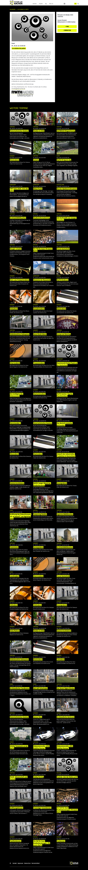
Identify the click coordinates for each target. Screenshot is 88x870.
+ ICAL (67, 26)
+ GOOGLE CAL (67, 30)
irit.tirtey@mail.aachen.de (18, 88)
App (46, 3)
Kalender (35, 3)
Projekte (41, 3)
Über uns (51, 3)
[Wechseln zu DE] (75, 4)
